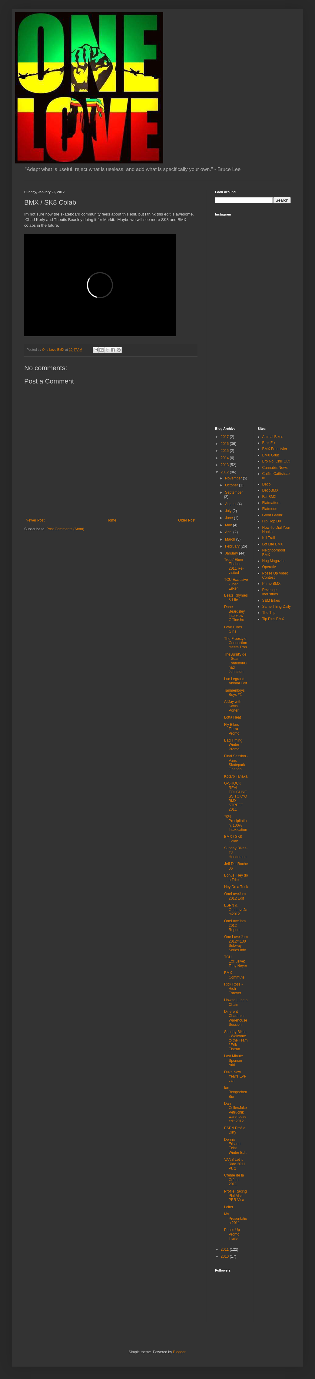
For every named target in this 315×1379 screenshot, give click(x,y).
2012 (225, 472)
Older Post (186, 520)
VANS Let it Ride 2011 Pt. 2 (234, 1163)
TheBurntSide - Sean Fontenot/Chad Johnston (235, 663)
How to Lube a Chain (235, 1002)
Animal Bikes (272, 437)
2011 (225, 1249)
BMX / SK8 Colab (233, 838)
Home (111, 520)
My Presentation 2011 (235, 1218)
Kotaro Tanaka (235, 776)
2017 (225, 437)
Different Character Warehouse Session (235, 1018)
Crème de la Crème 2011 (234, 1179)
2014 (225, 458)
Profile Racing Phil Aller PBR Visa (235, 1195)
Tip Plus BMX (273, 619)
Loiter (228, 1207)
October (232, 485)
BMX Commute (234, 975)
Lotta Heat (232, 717)
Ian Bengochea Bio (235, 1092)
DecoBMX (270, 490)
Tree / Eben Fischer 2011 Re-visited (234, 566)
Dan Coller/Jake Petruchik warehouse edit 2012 (235, 1112)
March (230, 539)
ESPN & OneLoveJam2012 (235, 909)
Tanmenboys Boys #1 (234, 692)
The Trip (269, 613)
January (232, 553)
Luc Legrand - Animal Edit (235, 681)
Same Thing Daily (276, 606)
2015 (225, 451)
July (229, 511)
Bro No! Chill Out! (276, 461)
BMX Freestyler (274, 449)
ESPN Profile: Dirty (235, 1130)
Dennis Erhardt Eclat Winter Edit (235, 1146)
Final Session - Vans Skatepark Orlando (236, 762)
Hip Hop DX (271, 521)
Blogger (179, 1352)
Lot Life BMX (272, 544)
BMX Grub (270, 455)
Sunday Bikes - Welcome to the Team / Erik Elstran (235, 1041)
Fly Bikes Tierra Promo (231, 729)
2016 (225, 444)
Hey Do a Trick (236, 887)
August (231, 504)
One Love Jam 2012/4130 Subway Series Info (236, 943)
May (229, 525)
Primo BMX (271, 583)
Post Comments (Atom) (65, 529)
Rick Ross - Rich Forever (233, 988)
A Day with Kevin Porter (232, 706)
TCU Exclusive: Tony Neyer (235, 961)
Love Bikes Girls (233, 629)
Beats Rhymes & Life (236, 597)
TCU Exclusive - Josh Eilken (236, 584)
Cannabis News (275, 468)
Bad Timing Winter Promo (233, 744)
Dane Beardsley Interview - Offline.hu (234, 613)
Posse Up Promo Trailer (232, 1234)
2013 (225, 465)
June (229, 518)
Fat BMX (269, 497)
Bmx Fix (268, 443)
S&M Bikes (271, 600)
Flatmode (269, 509)
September (234, 492)
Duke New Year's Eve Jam (235, 1076)
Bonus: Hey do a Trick (236, 877)
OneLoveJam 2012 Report (235, 925)
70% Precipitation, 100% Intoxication (235, 823)
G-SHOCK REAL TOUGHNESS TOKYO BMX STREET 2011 (235, 796)
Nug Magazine (274, 561)
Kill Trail (268, 538)
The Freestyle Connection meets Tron (235, 643)
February (232, 546)
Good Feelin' (272, 515)
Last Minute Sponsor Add (233, 1060)
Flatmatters (271, 503)
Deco (266, 484)
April (229, 532)
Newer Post (35, 520)
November (234, 478)
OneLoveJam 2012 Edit (235, 896)
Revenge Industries (270, 592)
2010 (225, 1256)
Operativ (269, 567)
